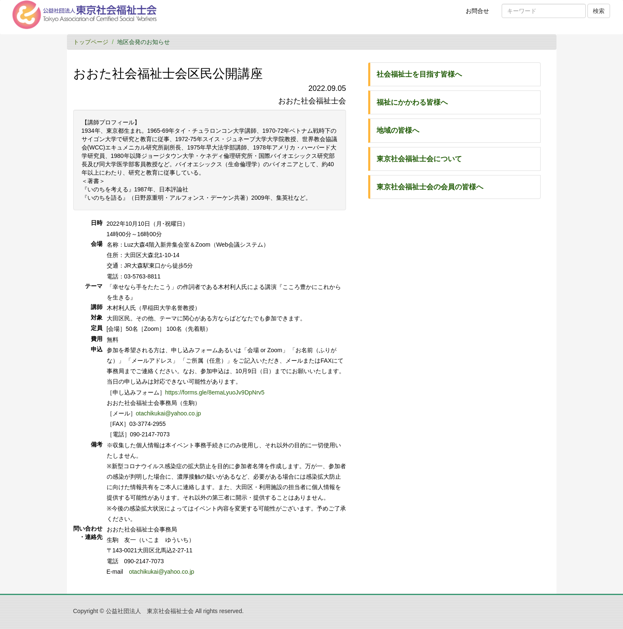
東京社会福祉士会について (419, 159)
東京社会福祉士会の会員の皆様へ (430, 187)
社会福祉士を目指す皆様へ (419, 74)
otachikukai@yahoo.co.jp (168, 413)
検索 (599, 11)
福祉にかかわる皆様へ (412, 102)
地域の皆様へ (398, 130)
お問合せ (480, 13)
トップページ (90, 42)
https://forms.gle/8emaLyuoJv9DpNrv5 (215, 392)
